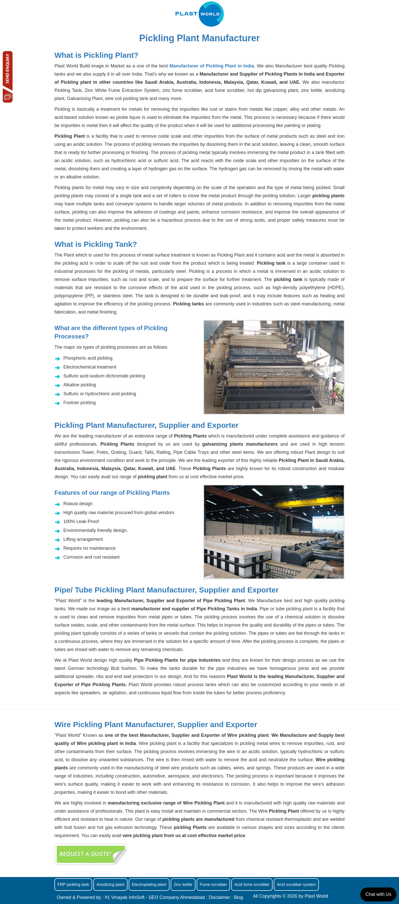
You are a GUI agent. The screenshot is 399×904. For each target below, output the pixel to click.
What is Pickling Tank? (95, 244)
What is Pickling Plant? (96, 55)
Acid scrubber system (296, 884)
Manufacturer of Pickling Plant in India (211, 65)
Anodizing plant (110, 884)
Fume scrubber (213, 884)
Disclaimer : (221, 897)
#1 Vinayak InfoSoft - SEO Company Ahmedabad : (157, 897)
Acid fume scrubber (251, 884)
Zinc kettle (183, 884)
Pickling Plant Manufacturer (199, 38)
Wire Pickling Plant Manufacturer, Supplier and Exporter (155, 724)
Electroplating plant (149, 884)
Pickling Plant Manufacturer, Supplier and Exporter (146, 425)
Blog (238, 897)
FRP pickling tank (73, 884)
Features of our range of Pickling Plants (112, 492)
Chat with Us (378, 894)
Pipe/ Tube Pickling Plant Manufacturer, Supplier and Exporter (166, 590)
